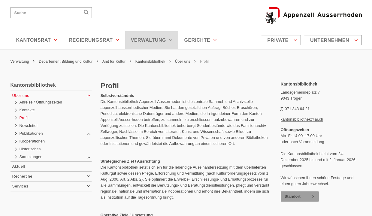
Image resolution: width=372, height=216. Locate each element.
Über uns (185, 61)
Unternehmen (334, 40)
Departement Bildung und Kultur (68, 61)
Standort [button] (293, 196)
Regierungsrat (94, 40)
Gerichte (200, 40)
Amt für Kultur (116, 61)
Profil (204, 61)
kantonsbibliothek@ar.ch (302, 119)
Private (282, 40)
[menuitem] (281, 40)
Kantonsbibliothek (153, 61)
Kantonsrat (37, 40)
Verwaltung (152, 40)
